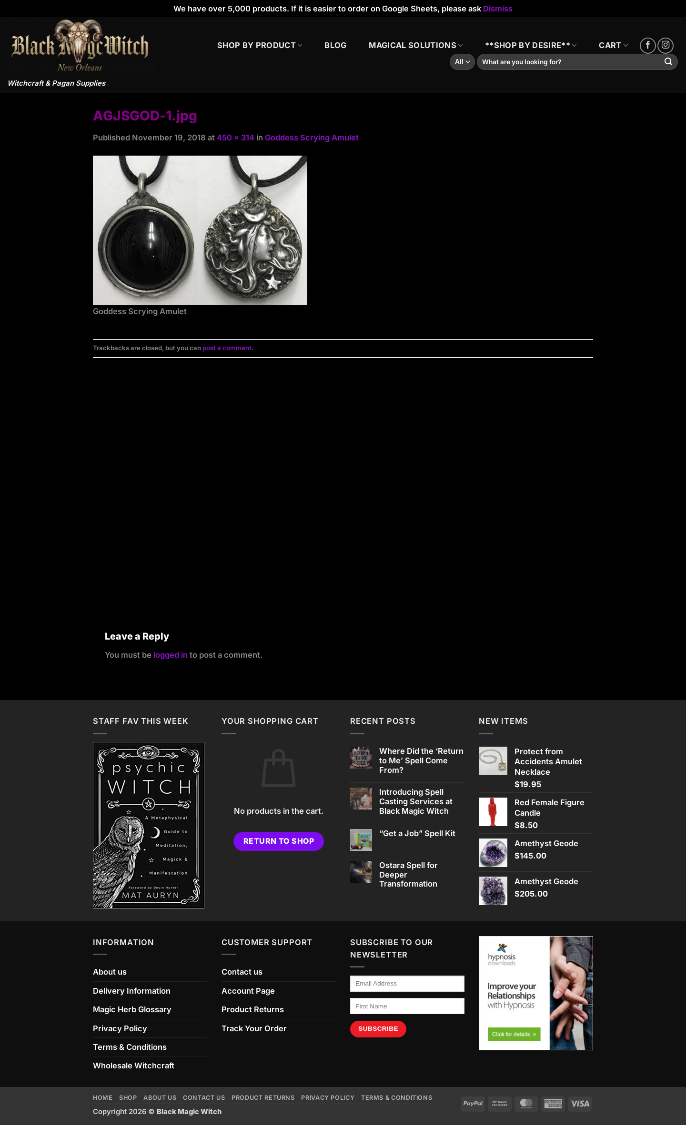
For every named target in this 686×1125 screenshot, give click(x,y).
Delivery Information (132, 991)
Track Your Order (254, 1028)
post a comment (227, 348)
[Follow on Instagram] (665, 46)
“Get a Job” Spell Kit (417, 833)
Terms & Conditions (130, 1047)
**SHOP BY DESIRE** (530, 45)
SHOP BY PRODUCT (259, 45)
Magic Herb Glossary (132, 1009)
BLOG (335, 45)
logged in (170, 655)
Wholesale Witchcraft (133, 1065)
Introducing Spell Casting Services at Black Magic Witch (416, 802)
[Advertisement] (343, 483)
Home (103, 1097)
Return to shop (278, 841)
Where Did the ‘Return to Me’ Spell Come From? (421, 761)
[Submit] (668, 62)
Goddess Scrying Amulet (312, 137)
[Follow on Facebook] (648, 46)
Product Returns (253, 1009)
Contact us (242, 972)
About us (110, 972)
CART (613, 45)
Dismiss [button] (498, 8)
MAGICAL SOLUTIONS (416, 45)
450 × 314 (235, 137)
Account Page (248, 991)
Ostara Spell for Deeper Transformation (408, 875)
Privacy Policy (120, 1028)
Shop (128, 1097)
